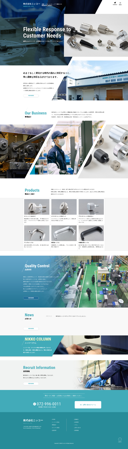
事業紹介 (54, 424)
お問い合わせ (77, 427)
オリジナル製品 (55, 427)
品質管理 (54, 430)
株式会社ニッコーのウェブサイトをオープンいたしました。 (71, 316)
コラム (76, 424)
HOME (53, 419)
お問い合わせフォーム (89, 405)
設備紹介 (76, 419)
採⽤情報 (76, 430)
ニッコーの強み (55, 422)
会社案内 (76, 422)
